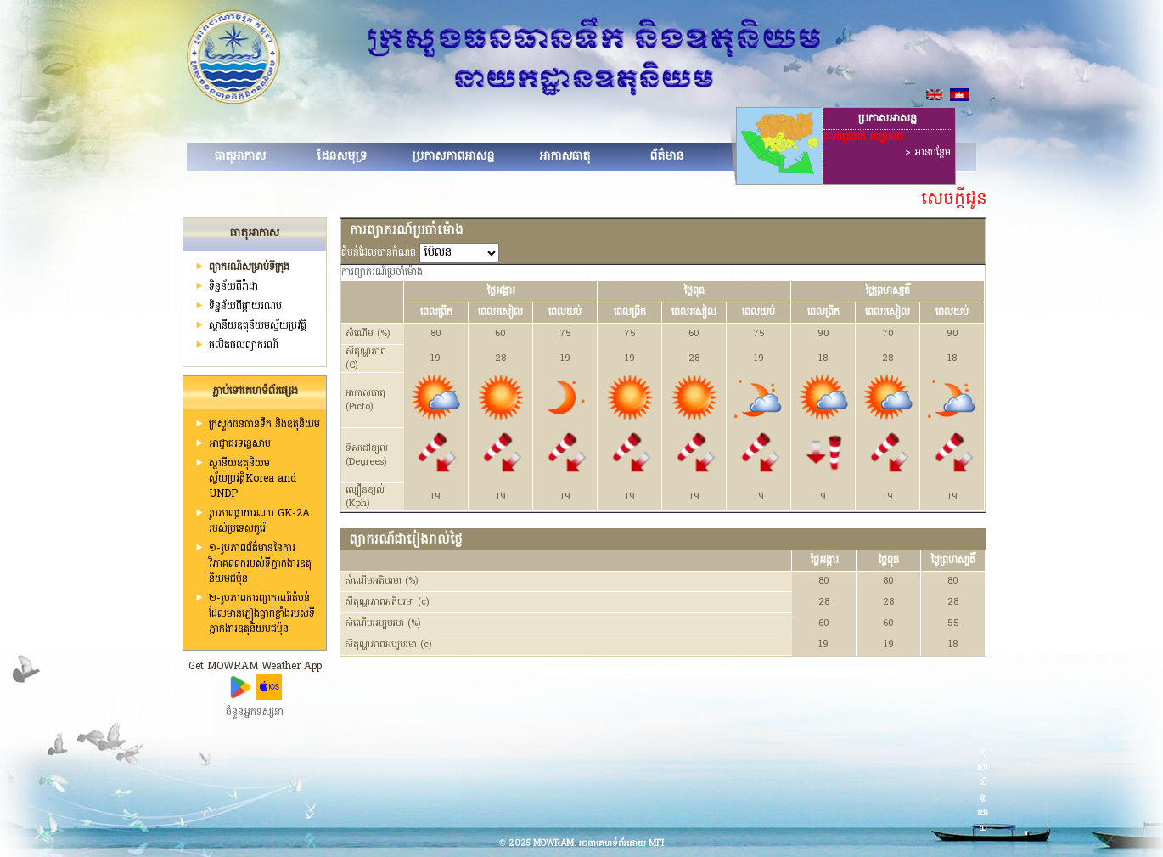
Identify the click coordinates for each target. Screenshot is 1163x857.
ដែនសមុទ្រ (342, 157)
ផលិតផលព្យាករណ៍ (243, 345)
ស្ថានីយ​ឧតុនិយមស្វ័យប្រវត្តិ (257, 326)
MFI (656, 843)
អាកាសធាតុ (564, 157)
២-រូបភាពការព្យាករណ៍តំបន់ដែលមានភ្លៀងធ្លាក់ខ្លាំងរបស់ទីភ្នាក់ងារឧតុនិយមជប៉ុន (262, 614)
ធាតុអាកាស (240, 157)
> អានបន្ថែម (928, 153)
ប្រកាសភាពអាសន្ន (453, 157)
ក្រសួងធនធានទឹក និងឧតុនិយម (264, 424)
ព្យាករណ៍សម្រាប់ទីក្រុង (249, 267)
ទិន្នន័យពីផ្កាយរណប (245, 306)
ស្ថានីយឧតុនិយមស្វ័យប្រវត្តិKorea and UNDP (252, 479)
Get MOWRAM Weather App (255, 666)
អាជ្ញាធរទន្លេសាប (240, 444)
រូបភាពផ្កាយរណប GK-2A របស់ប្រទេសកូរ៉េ (259, 521)
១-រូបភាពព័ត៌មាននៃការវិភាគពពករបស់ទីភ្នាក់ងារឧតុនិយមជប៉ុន (260, 564)
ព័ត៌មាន (666, 157)
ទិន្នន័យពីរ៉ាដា (233, 287)
